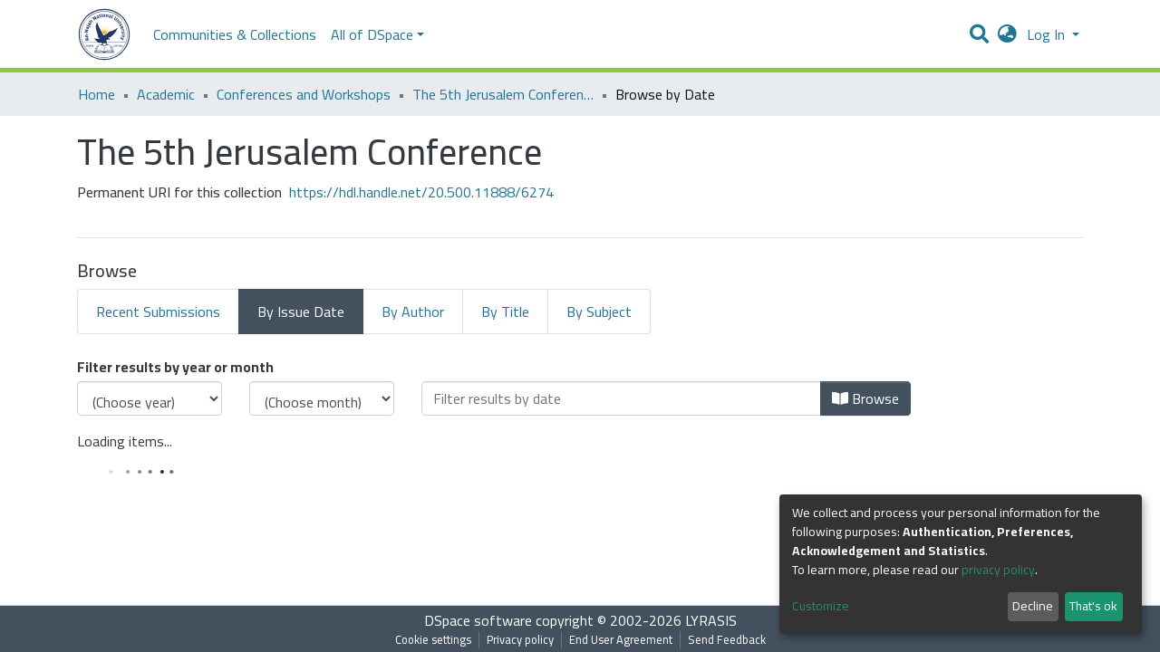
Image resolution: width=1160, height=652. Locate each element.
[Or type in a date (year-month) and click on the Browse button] (621, 398)
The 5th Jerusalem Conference (503, 94)
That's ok (1093, 606)
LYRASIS (711, 620)
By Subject (599, 311)
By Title (505, 311)
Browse (865, 398)
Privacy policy (520, 639)
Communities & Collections (234, 34)
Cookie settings (433, 639)
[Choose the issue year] (149, 398)
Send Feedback (727, 639)
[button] (1007, 34)
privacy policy (998, 569)
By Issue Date (300, 311)
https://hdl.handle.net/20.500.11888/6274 (421, 192)
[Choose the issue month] (321, 398)
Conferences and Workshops (304, 94)
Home (96, 94)
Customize (820, 606)
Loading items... (124, 441)
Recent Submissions (158, 311)
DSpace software (478, 620)
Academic (166, 94)
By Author (413, 311)
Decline (1032, 606)
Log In (1047, 34)
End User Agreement (620, 639)
